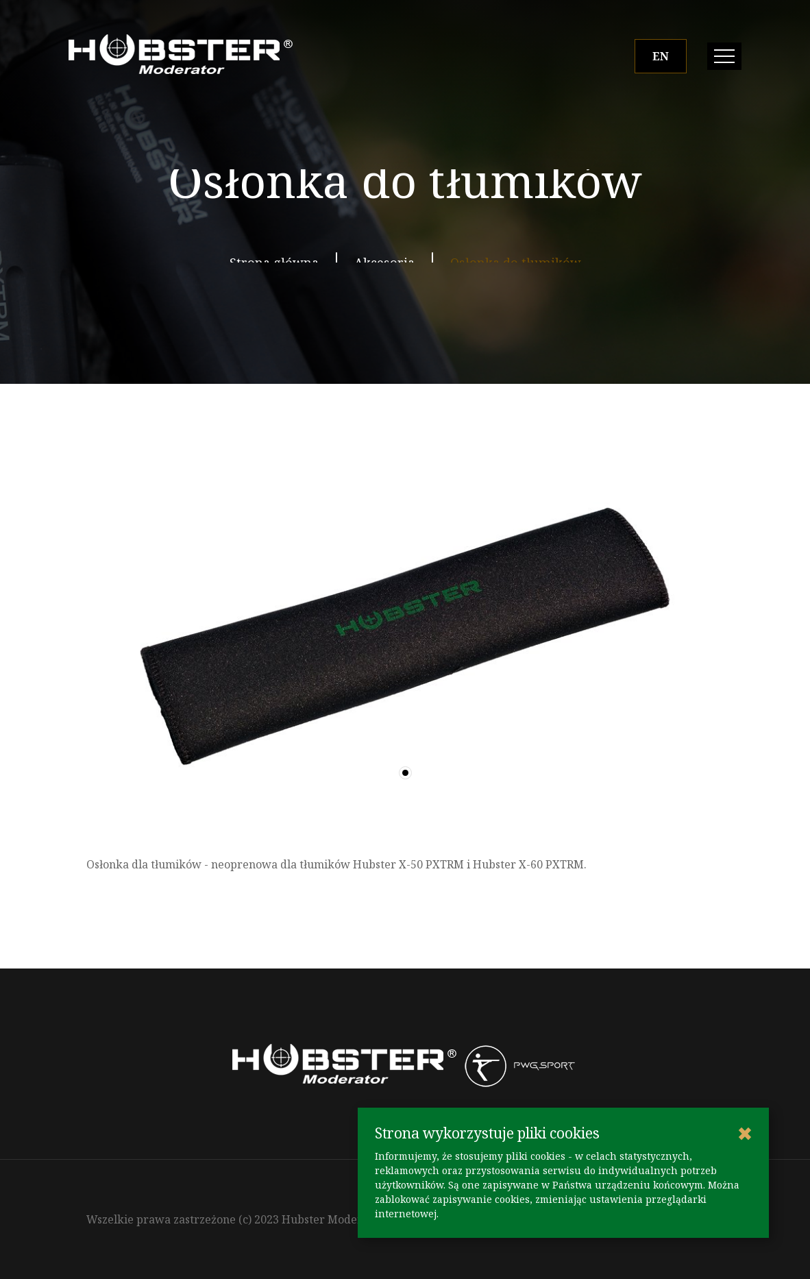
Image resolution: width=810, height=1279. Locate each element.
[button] (405, 772)
